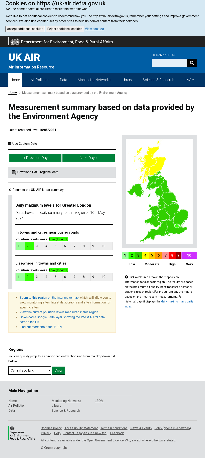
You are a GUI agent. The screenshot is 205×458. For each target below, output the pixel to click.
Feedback (117, 433)
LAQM (190, 80)
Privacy (46, 433)
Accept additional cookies (25, 29)
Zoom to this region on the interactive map (49, 297)
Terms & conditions (114, 428)
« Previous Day (35, 157)
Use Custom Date (24, 144)
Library (126, 80)
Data (63, 80)
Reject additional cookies (64, 29)
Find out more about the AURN (41, 327)
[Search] (192, 63)
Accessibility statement (81, 428)
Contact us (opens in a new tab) (85, 433)
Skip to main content (2, 38)
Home (15, 80)
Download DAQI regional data (37, 172)
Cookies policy (51, 428)
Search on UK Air (163, 55)
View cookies (94, 29)
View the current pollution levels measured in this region (59, 312)
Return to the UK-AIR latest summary (36, 190)
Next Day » (88, 157)
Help (57, 433)
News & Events (141, 428)
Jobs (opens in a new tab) (173, 428)
